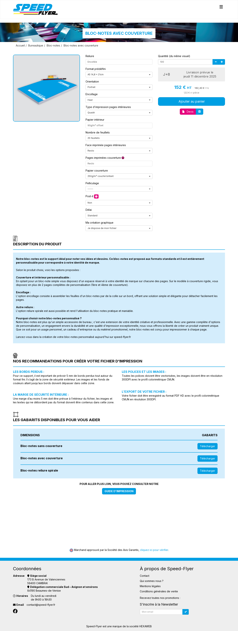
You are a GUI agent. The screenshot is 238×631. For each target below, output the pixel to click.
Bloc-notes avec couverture (81, 45)
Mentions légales (150, 586)
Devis (188, 111)
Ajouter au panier (191, 101)
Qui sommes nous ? (151, 580)
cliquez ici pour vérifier (154, 549)
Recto (91, 163)
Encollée (92, 61)
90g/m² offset (95, 125)
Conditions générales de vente (159, 591)
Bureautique (35, 45)
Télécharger (207, 446)
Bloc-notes (53, 45)
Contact (144, 575)
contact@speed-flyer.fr (41, 604)
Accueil (20, 45)
